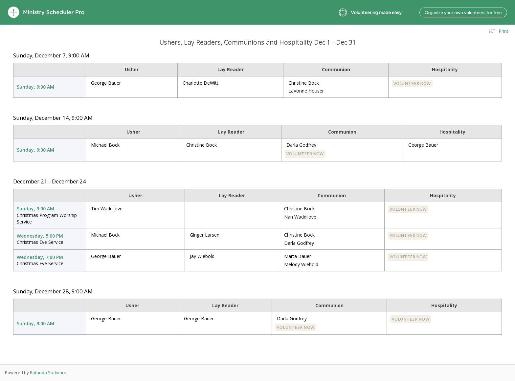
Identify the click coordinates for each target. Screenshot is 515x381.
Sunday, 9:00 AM (35, 87)
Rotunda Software (48, 372)
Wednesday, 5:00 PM (40, 236)
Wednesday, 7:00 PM (40, 257)
